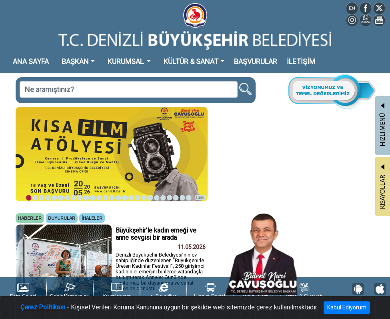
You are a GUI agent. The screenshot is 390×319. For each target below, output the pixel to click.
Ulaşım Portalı (210, 291)
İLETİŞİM (301, 61)
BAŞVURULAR (255, 61)
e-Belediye (163, 291)
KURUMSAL (126, 61)
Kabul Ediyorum (346, 307)
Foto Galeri (23, 291)
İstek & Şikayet (304, 291)
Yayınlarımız (117, 291)
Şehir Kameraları (70, 291)
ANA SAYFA (31, 61)
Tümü (200, 197)
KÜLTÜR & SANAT (191, 61)
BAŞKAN (75, 61)
